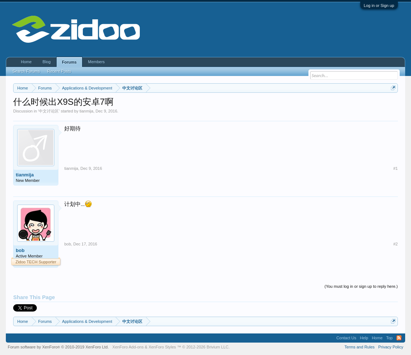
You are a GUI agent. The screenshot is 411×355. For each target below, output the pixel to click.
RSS (399, 337)
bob (20, 250)
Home (26, 62)
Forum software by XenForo (58, 347)
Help (364, 338)
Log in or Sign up (379, 5)
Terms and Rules (360, 347)
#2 (395, 244)
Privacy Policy (390, 347)
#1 (395, 168)
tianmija (86, 111)
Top (389, 338)
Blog (47, 62)
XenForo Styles (162, 347)
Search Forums (26, 71)
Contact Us (346, 338)
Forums (69, 62)
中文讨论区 (49, 111)
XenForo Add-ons (128, 347)
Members (96, 62)
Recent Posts (59, 71)
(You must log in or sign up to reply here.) (361, 286)
